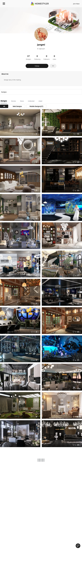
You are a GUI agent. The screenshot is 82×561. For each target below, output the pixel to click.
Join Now (76, 3)
